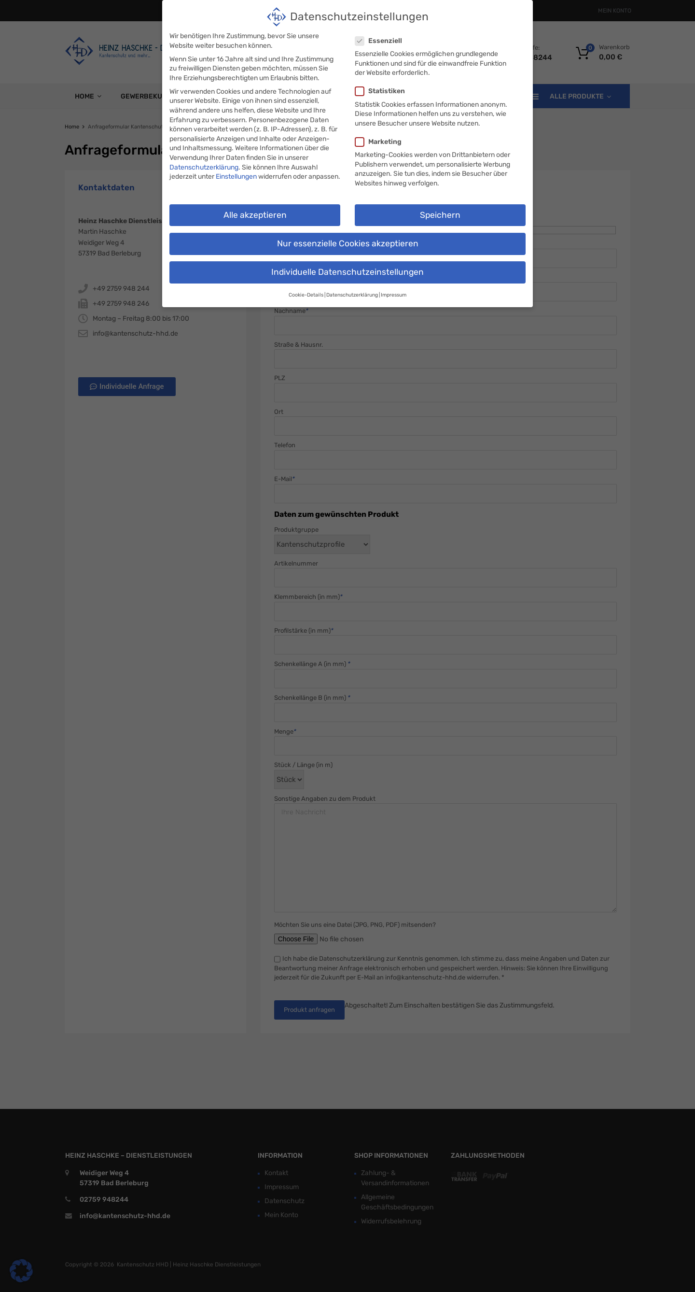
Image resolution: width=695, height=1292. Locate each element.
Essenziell (381, 38)
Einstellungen (236, 174)
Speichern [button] (440, 212)
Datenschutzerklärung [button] (352, 292)
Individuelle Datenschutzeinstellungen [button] (347, 269)
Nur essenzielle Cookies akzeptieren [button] (347, 241)
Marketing (381, 139)
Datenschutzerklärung (203, 165)
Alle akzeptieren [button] (255, 212)
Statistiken (383, 88)
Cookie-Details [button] (306, 292)
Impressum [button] (393, 292)
